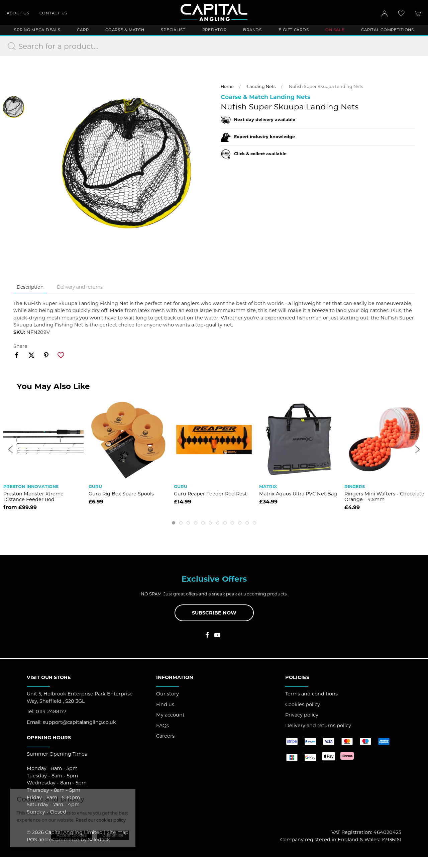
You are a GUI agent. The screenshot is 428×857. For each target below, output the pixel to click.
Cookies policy (302, 704)
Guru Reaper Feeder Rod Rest (210, 493)
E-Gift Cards (294, 29)
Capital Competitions (387, 29)
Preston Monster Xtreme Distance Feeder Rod (33, 496)
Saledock (99, 840)
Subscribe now (214, 613)
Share (20, 346)
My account (170, 715)
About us (18, 13)
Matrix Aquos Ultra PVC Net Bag (298, 493)
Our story (167, 694)
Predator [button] (214, 29)
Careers (165, 736)
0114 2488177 (51, 711)
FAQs (162, 726)
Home (227, 86)
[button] (401, 13)
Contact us (53, 13)
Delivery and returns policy (318, 726)
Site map (117, 832)
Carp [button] (83, 29)
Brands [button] (252, 29)
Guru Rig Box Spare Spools (121, 493)
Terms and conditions (311, 694)
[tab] (173, 523)
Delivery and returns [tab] (80, 287)
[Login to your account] (384, 13)
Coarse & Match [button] (124, 29)
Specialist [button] (173, 29)
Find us (165, 704)
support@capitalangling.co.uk (79, 722)
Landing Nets (261, 86)
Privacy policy (301, 715)
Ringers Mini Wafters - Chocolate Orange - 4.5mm (384, 496)
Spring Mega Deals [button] (37, 29)
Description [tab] (30, 287)
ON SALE (334, 29)
